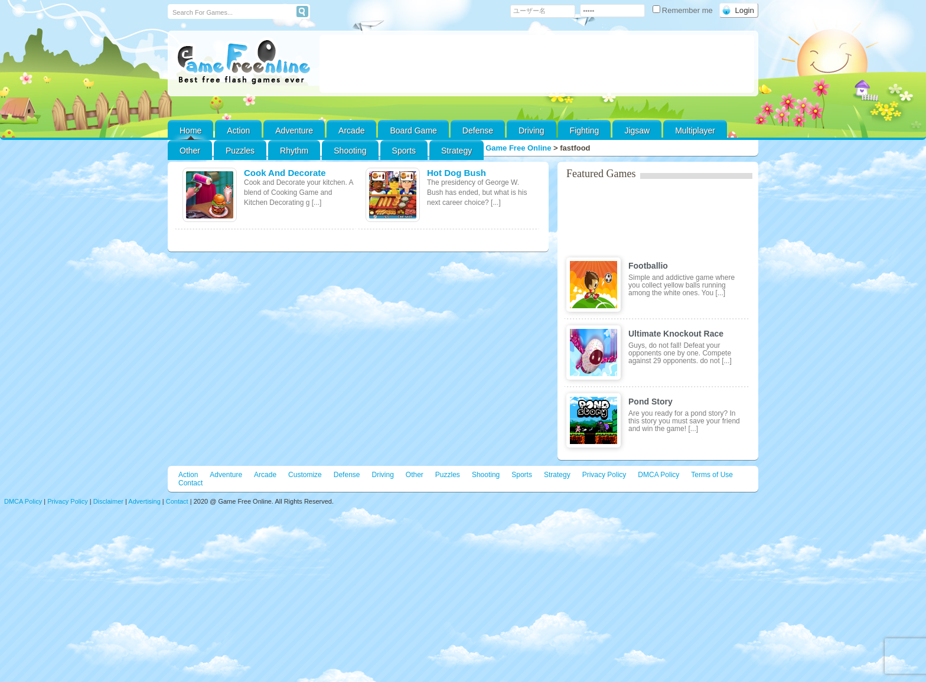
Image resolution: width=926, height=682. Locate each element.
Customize (305, 475)
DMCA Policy (658, 475)
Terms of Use (712, 475)
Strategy (456, 150)
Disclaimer (108, 501)
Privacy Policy (604, 475)
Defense (477, 130)
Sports (404, 150)
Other (414, 475)
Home (190, 130)
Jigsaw (637, 130)
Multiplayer (695, 130)
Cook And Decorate (285, 173)
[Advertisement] (537, 63)
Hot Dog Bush (456, 173)
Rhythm (294, 150)
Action (238, 130)
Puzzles (240, 150)
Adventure (294, 130)
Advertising (144, 501)
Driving (531, 130)
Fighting (584, 130)
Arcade (351, 130)
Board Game (413, 130)
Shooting (350, 150)
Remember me (684, 10)
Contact (190, 483)
